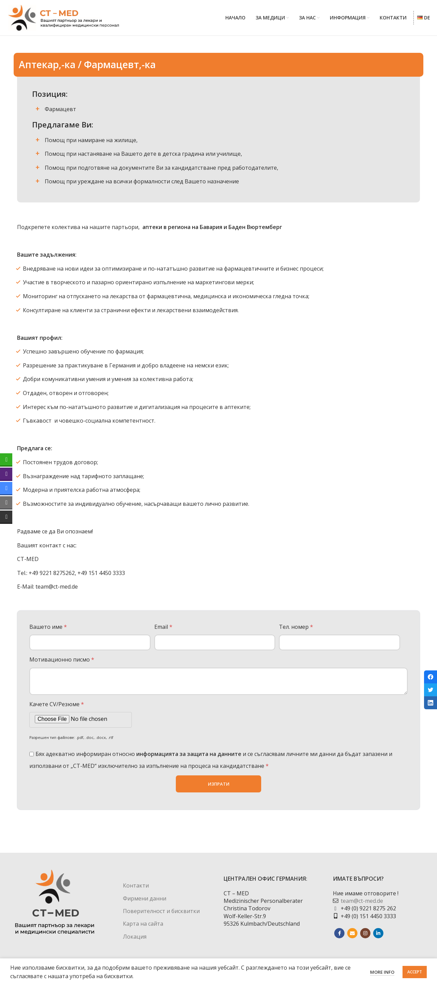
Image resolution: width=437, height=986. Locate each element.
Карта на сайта (143, 927)
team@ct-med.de (362, 904)
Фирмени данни (144, 902)
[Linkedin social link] (378, 937)
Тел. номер (296, 630)
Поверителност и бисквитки (161, 915)
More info (382, 972)
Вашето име (48, 630)
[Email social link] (352, 937)
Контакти (136, 889)
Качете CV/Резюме (56, 707)
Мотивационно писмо (61, 663)
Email (163, 630)
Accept (414, 972)
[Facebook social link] (339, 937)
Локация (134, 940)
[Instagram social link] (365, 937)
